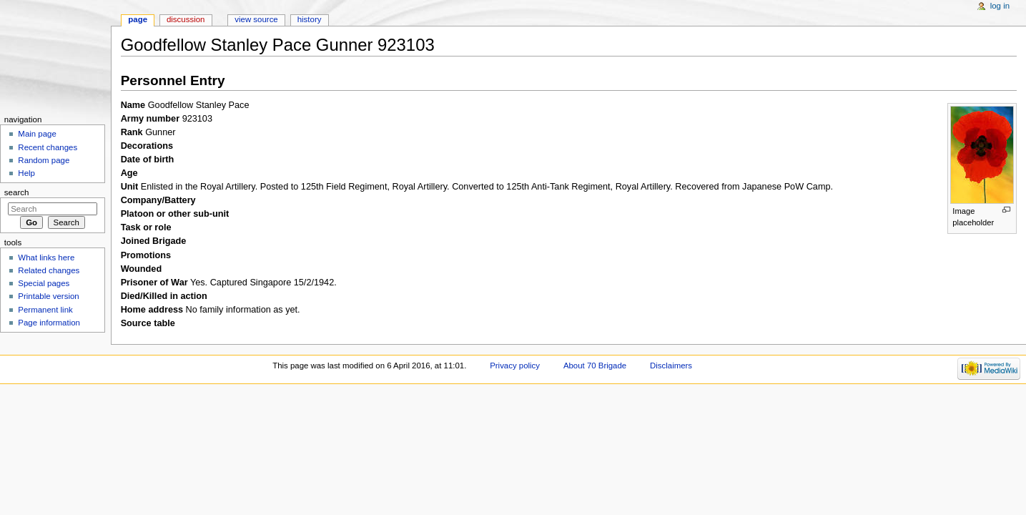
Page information (49, 322)
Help (26, 173)
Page (137, 19)
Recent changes (47, 147)
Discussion (185, 19)
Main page (37, 133)
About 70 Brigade (594, 365)
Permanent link (45, 309)
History (309, 19)
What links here (46, 257)
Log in (1000, 5)
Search (16, 192)
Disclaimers (671, 365)
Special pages (43, 283)
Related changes (48, 270)
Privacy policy (515, 365)
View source (256, 19)
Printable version (48, 296)
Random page (43, 160)
